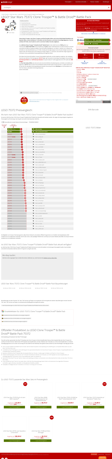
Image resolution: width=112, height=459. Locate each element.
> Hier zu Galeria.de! (38, 226)
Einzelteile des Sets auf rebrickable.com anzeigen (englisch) (16, 318)
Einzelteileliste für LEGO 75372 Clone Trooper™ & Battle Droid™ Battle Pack (38, 31)
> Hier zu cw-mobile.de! (38, 190)
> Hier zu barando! (37, 172)
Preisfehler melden (33, 122)
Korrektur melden (92, 79)
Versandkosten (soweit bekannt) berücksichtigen (16, 122)
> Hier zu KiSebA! (37, 180)
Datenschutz (101, 454)
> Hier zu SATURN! (37, 147)
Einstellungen (106, 1)
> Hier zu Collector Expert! (39, 170)
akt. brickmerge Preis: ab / (91, 95)
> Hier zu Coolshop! (38, 185)
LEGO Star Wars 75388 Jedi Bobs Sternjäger (41, 431)
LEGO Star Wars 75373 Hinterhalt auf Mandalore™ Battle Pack (93, 398)
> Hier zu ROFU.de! (37, 228)
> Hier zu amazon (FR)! (38, 177)
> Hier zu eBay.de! (37, 136)
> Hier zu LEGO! (37, 216)
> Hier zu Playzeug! (37, 182)
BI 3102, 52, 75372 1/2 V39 (41, 288)
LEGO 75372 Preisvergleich (27, 26)
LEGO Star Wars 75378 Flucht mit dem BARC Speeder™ (14, 398)
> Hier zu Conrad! (37, 175)
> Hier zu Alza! (37, 129)
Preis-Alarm (86, 49)
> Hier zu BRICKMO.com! (39, 162)
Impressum (107, 454)
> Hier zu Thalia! (37, 157)
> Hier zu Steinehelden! (38, 134)
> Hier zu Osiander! (38, 154)
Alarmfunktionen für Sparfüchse (28, 24)
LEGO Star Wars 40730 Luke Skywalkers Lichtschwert (14, 431)
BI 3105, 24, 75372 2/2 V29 (25, 288)
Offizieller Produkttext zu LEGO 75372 (30, 33)
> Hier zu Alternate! (38, 142)
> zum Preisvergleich (14, 407)
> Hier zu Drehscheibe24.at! (39, 213)
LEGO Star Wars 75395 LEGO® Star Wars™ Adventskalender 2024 (67, 398)
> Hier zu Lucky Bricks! (38, 152)
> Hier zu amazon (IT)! (38, 205)
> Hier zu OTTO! (37, 139)
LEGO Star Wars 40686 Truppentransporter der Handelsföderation (41, 399)
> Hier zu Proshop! (37, 200)
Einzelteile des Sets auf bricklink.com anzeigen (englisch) (15, 315)
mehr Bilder (10, 32)
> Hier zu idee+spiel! (38, 165)
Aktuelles (80, 1)
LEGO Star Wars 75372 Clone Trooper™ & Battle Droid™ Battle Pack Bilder (38, 28)
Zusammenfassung (25, 23)
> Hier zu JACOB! (37, 203)
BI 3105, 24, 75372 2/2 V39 (57, 288)
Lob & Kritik (102, 457)
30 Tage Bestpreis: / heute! (86, 94)
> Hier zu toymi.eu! (37, 221)
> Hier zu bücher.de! (38, 193)
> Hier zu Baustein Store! (40, 131)
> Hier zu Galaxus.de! (38, 159)
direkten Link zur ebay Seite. (50, 258)
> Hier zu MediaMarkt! (38, 144)
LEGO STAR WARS (30, 46)
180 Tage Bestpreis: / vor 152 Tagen (88, 92)
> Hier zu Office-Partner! (39, 167)
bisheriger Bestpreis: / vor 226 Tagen (88, 90)
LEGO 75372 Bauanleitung (27, 29)
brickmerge (94, 454)
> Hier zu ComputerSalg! (39, 211)
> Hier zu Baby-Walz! (38, 198)
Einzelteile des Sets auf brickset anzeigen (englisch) (14, 321)
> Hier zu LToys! (37, 223)
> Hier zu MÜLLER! (37, 218)
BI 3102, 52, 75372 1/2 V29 (9, 288)
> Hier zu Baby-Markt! (38, 195)
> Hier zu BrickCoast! (38, 208)
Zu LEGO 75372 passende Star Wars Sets (30, 34)
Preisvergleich (68, 1)
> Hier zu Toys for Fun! (38, 188)
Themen (94, 1)
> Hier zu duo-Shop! (38, 149)
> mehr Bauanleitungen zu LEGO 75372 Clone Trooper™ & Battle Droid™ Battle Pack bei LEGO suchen (25, 305)
